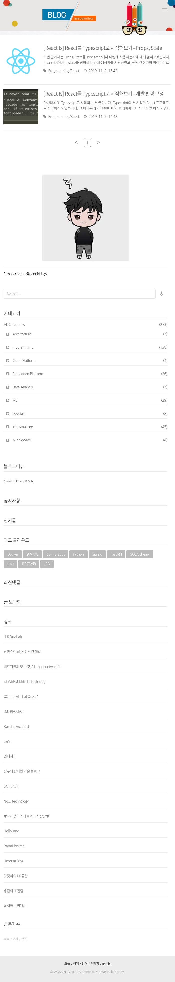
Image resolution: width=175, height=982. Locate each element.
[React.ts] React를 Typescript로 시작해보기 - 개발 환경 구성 (104, 93)
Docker (13, 554)
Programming (90, 347)
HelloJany (11, 830)
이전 (76, 142)
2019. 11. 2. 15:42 (100, 71)
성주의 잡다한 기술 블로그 (22, 770)
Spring (97, 554)
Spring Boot (56, 554)
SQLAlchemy (140, 554)
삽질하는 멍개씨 (15, 905)
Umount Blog (14, 860)
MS (90, 400)
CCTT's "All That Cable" (21, 696)
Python (78, 554)
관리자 (8, 481)
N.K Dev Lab (13, 636)
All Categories (86, 324)
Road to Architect (16, 726)
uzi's (7, 741)
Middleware (90, 440)
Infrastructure (90, 427)
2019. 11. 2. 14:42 (100, 116)
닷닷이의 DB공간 (16, 875)
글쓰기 (18, 481)
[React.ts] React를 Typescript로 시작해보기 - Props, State (103, 47)
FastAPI (116, 554)
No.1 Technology (16, 800)
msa (11, 564)
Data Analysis (90, 387)
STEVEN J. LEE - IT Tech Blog (24, 681)
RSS (29, 481)
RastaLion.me (14, 845)
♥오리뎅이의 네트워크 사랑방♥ (26, 815)
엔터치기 (10, 755)
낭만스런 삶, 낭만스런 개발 (22, 651)
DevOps (90, 413)
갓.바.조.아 (11, 785)
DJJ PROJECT (14, 711)
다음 (98, 142)
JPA (47, 564)
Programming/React (61, 71)
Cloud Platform (90, 360)
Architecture (90, 334)
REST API (29, 564)
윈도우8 (32, 554)
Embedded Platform (90, 374)
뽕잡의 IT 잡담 (14, 890)
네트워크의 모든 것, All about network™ (32, 666)
